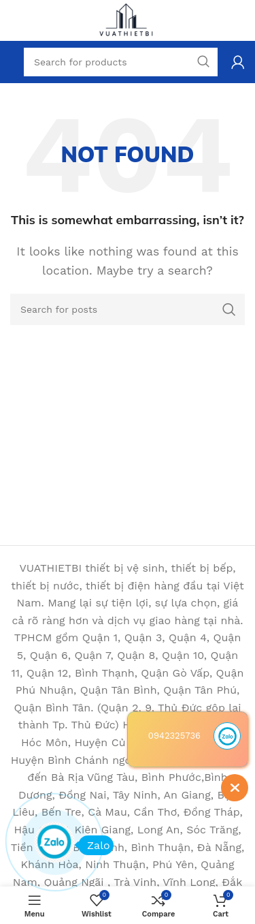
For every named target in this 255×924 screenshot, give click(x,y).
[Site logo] (128, 19)
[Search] (127, 309)
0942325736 (174, 735)
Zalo (94, 845)
